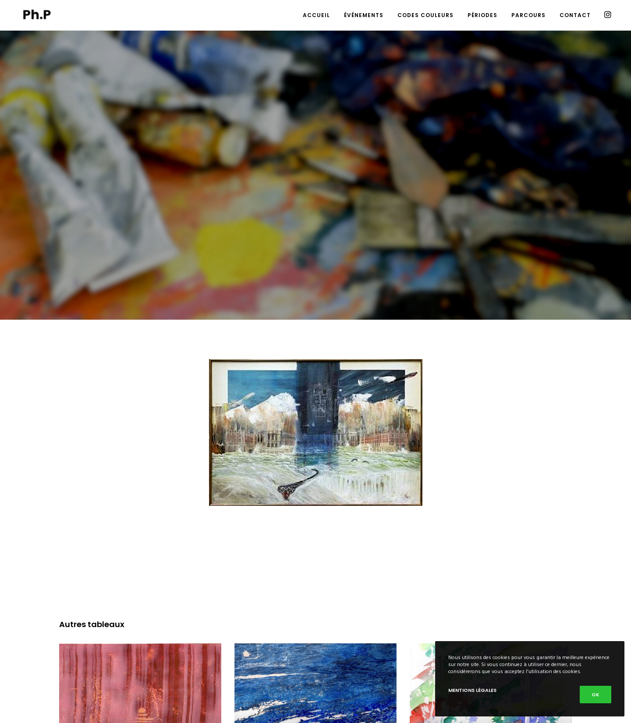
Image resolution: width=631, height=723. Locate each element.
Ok (595, 694)
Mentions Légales (472, 690)
